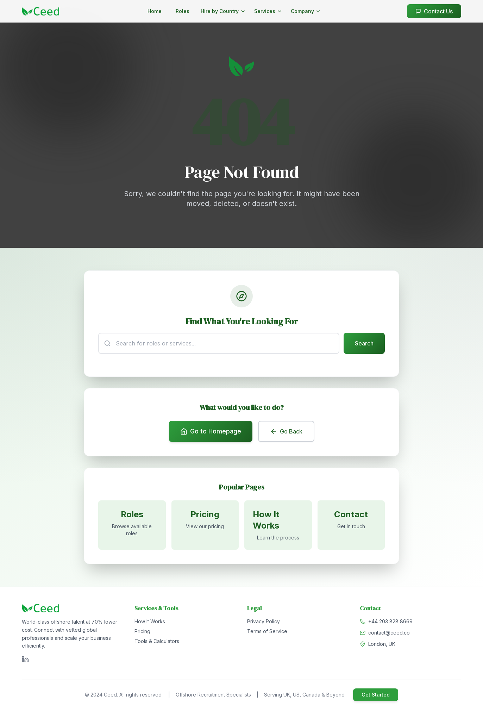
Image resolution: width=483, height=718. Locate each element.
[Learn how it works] (278, 525)
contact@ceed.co (389, 633)
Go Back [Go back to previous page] (286, 431)
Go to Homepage (210, 431)
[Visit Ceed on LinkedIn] (25, 659)
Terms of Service (267, 631)
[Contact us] (351, 525)
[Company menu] (306, 11)
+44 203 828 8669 (390, 621)
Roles (182, 11)
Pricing (142, 631)
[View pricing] (205, 525)
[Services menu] (268, 11)
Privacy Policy (263, 621)
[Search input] (218, 343)
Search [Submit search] (364, 343)
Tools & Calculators (156, 641)
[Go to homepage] (40, 11)
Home (155, 11)
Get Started (376, 695)
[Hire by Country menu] (223, 11)
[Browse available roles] (132, 525)
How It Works (149, 621)
